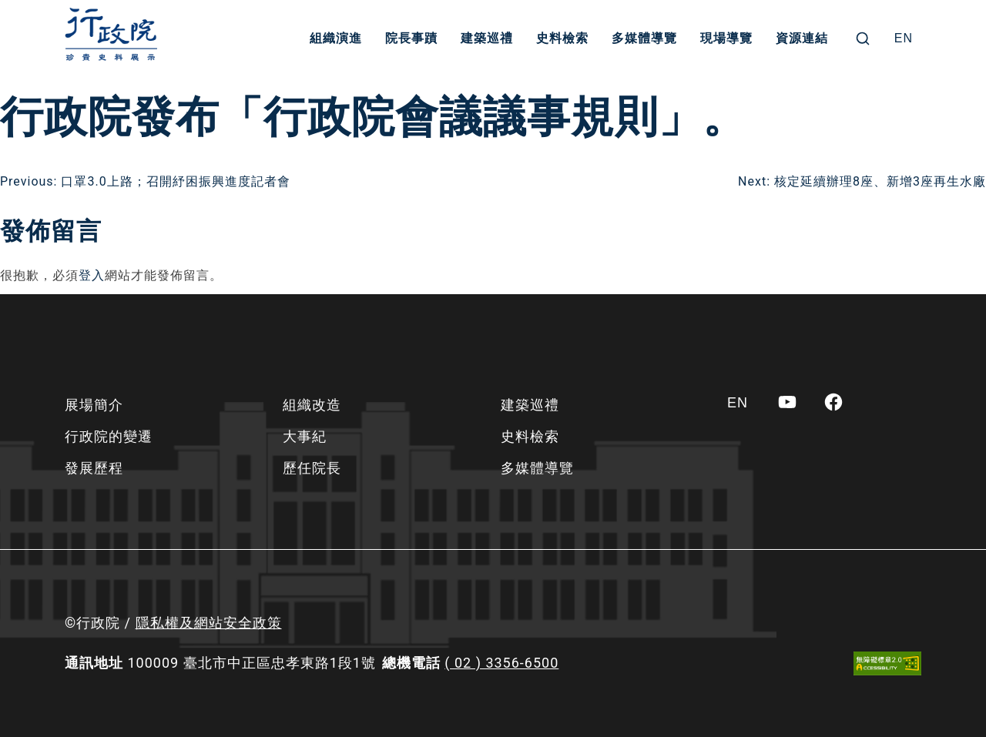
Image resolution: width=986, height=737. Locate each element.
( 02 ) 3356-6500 (501, 663)
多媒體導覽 (644, 38)
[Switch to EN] (904, 38)
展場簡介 (94, 405)
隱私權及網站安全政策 (209, 623)
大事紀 (305, 436)
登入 (92, 275)
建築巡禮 (487, 38)
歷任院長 (312, 468)
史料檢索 (562, 38)
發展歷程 (94, 468)
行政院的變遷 (109, 436)
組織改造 (312, 405)
